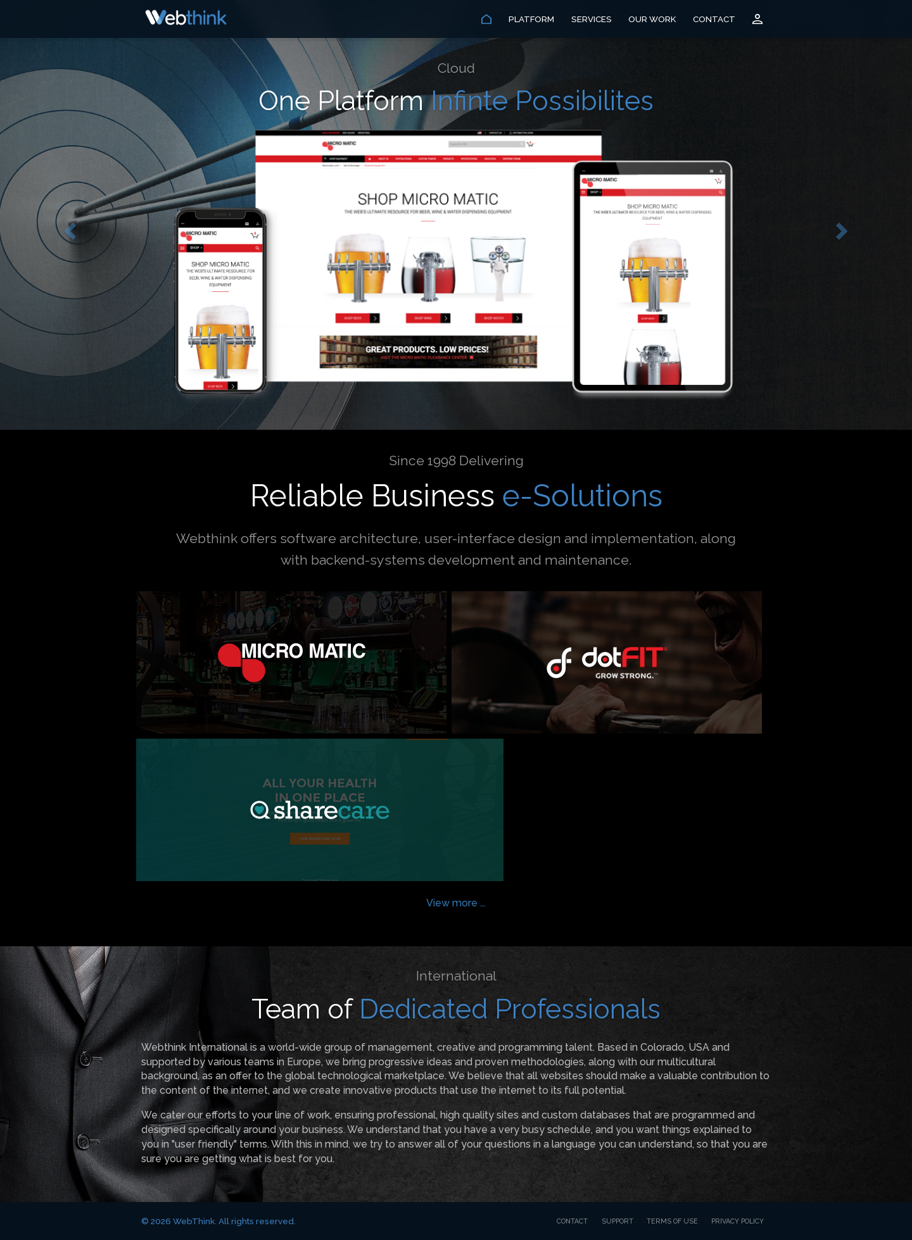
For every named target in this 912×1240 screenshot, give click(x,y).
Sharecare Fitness (320, 810)
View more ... (456, 903)
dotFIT (607, 662)
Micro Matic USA (291, 662)
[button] (68, 227)
